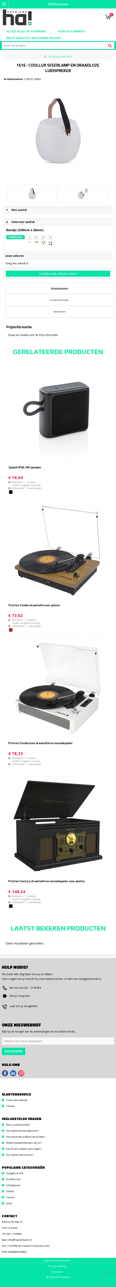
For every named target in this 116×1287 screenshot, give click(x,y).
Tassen (10, 1197)
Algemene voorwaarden (57, 1260)
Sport (9, 1203)
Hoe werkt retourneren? (20, 1154)
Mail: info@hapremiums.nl (17, 1239)
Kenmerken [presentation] (59, 311)
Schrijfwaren (13, 1185)
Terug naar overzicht (60, 56)
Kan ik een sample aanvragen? (23, 1148)
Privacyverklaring (57, 1266)
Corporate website (16, 1100)
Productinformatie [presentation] (59, 300)
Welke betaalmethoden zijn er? (24, 1142)
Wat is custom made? (18, 1124)
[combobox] (54, 45)
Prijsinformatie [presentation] (59, 288)
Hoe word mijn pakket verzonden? (25, 1136)
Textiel (10, 1191)
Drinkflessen (13, 1179)
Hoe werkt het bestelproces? (22, 1130)
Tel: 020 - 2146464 (12, 1233)
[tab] (59, 288)
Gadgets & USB (14, 1173)
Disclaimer (57, 1272)
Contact (10, 1106)
